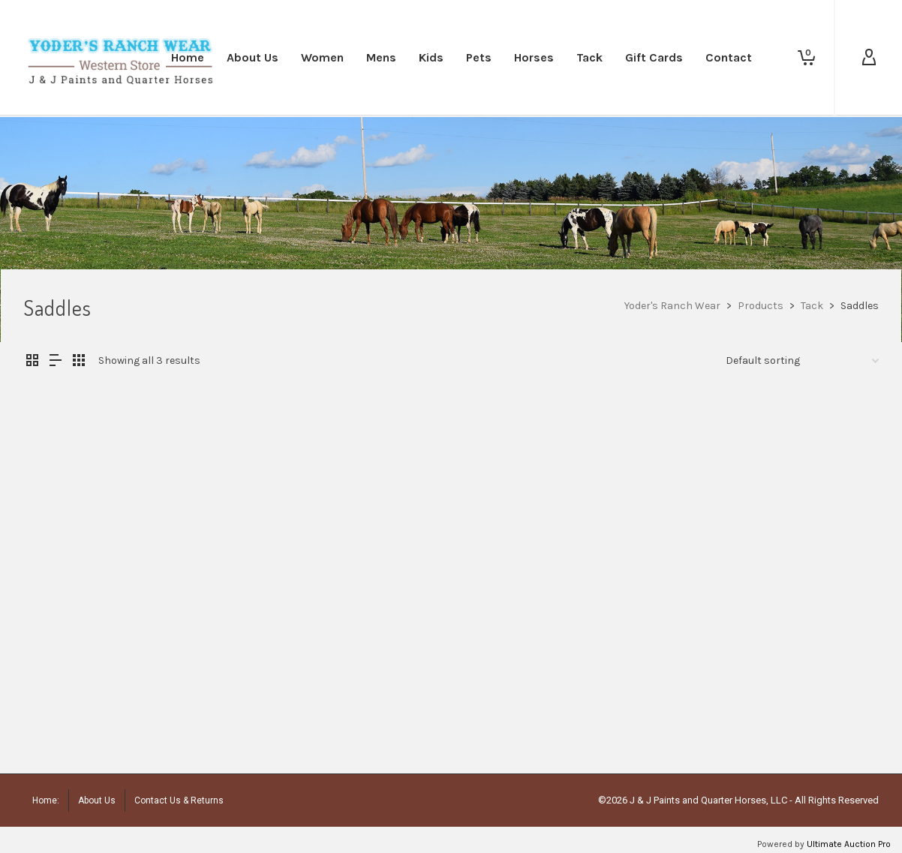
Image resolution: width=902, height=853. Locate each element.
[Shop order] (802, 361)
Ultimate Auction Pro (849, 844)
